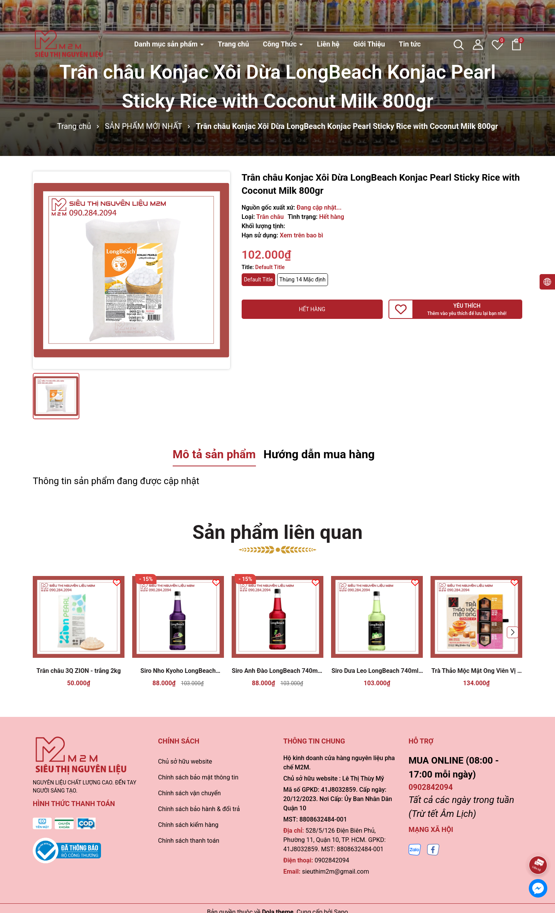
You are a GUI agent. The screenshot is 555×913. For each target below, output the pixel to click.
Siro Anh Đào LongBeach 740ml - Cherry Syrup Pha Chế (277, 671)
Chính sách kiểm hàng (188, 824)
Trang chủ (233, 18)
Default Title (258, 279)
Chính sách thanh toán (188, 840)
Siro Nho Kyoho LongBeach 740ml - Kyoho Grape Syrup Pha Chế (178, 671)
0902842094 (331, 860)
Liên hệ (328, 18)
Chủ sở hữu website (185, 761)
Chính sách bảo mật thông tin (198, 777)
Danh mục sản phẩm (166, 18)
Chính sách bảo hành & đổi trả (199, 809)
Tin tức (410, 18)
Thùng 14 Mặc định (302, 279)
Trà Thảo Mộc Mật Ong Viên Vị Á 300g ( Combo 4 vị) (476, 671)
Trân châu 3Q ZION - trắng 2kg (79, 670)
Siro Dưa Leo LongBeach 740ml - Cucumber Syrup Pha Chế (376, 671)
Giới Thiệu (369, 18)
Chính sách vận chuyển (189, 793)
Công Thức (280, 18)
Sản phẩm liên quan (277, 532)
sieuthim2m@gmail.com (335, 871)
